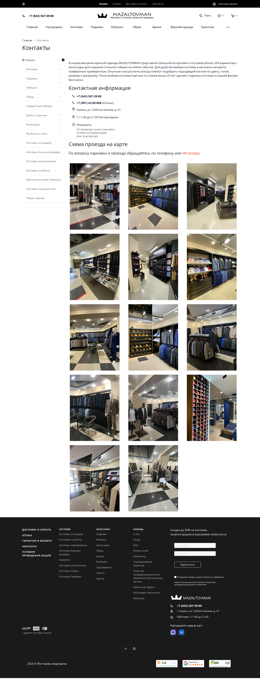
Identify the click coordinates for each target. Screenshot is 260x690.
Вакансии (138, 598)
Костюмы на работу (70, 539)
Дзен (134, 648)
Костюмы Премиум (70, 576)
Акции (136, 539)
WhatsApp (191, 153)
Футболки (101, 561)
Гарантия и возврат (37, 540)
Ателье (27, 535)
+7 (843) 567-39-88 (41, 16)
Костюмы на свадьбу (71, 534)
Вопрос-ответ (141, 550)
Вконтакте (125, 648)
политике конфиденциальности (195, 583)
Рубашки (101, 539)
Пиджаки (101, 534)
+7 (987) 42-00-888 (89, 103)
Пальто (100, 572)
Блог (135, 545)
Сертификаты (104, 567)
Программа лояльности (146, 592)
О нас (136, 534)
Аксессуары (103, 545)
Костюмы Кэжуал (69, 570)
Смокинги (64, 559)
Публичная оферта (144, 587)
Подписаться (187, 564)
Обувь (99, 550)
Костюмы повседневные (73, 545)
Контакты (29, 546)
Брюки (100, 556)
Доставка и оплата (36, 529)
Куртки (100, 578)
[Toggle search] (205, 15)
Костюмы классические (72, 565)
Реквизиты (139, 556)
